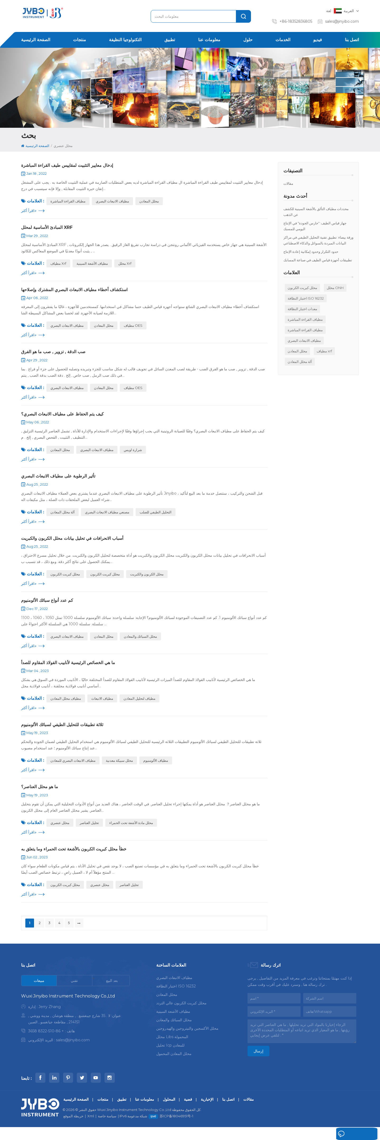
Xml (90, 1129)
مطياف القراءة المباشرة (305, 319)
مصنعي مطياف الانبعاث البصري (107, 517)
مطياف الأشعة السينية (92, 265)
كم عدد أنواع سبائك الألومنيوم (50, 607)
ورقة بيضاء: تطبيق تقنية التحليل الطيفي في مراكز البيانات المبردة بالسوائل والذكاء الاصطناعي (318, 240)
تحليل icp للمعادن (170, 1057)
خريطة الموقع (73, 1129)
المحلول (169, 1112)
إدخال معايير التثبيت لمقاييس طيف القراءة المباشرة (71, 166)
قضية (188, 1112)
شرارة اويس (133, 454)
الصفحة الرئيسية (35, 39)
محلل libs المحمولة (172, 1048)
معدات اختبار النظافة (302, 309)
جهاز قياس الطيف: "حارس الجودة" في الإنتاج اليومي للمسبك (314, 226)
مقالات (288, 183)
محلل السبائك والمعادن (140, 644)
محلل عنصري (59, 833)
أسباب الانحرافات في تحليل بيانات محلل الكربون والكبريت (78, 544)
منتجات (79, 39)
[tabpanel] (75, 1031)
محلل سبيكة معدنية (119, 770)
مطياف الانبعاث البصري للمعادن (73, 770)
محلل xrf (124, 265)
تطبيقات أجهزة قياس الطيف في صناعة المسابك (317, 260)
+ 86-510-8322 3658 (46, 1042)
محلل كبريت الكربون (302, 288)
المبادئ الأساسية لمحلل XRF (49, 229)
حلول (248, 39)
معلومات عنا (209, 39)
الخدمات (283, 39)
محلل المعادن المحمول (174, 1065)
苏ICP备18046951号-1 (176, 1129)
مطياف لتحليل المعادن (139, 707)
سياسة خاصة (107, 1129)
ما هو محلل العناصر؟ (41, 797)
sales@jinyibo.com (342, 21)
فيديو (317, 39)
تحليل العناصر (89, 833)
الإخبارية (207, 1112)
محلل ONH (335, 288)
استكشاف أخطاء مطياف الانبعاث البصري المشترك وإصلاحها (79, 292)
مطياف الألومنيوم (155, 770)
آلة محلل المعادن (300, 361)
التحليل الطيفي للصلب (156, 517)
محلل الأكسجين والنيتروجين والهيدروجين (187, 1040)
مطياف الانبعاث (102, 707)
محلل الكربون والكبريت (147, 581)
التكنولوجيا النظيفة (125, 39)
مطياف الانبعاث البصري (304, 340)
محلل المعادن (297, 351)
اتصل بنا (352, 39)
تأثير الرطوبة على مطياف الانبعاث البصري (62, 481)
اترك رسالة (343, 1134)
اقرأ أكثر (28, 211)
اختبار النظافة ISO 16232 (306, 298)
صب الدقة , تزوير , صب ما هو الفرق (56, 355)
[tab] (39, 992)
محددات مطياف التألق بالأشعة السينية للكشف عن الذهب (316, 212)
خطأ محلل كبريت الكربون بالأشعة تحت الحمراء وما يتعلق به (80, 860)
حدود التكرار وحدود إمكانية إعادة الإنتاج (310, 251)
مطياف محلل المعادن (65, 707)
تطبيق (169, 39)
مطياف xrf (324, 351)
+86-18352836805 (295, 21)
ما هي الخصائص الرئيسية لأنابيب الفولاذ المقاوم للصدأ (73, 670)
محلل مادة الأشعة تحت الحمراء (131, 833)
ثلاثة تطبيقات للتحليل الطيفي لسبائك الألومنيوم (66, 733)
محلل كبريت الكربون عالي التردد (181, 1015)
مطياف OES (133, 328)
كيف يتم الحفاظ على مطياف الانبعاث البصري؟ (66, 418)
